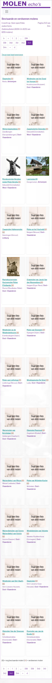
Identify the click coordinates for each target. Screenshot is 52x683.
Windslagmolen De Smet (37, 380)
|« (4, 38)
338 (26, 38)
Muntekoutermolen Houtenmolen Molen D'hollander (10, 282)
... (20, 38)
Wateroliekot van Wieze (13, 480)
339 (4, 43)
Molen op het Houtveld (37, 229)
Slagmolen (7, 79)
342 (23, 43)
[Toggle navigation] (6, 11)
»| (14, 47)
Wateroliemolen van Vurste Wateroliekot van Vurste (13, 534)
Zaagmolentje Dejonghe (37, 129)
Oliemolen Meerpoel (36, 430)
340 (10, 43)
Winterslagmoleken (11, 129)
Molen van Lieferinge (11, 380)
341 (17, 43)
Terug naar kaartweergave (12, 54)
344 (4, 47)
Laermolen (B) (32, 179)
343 (29, 43)
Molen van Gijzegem (36, 330)
